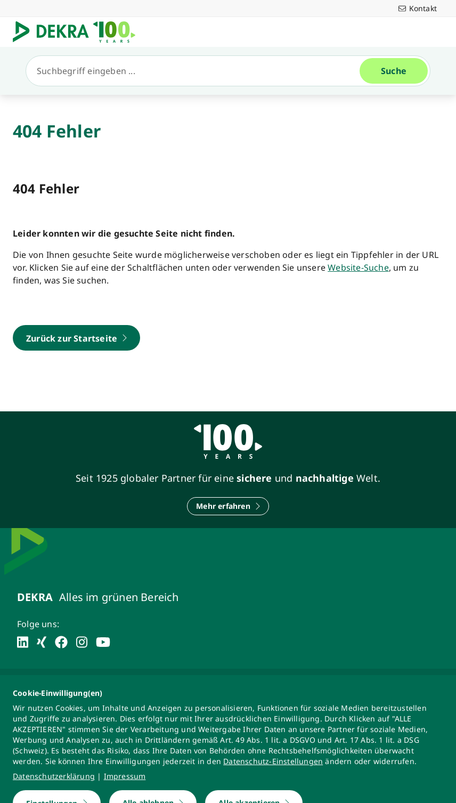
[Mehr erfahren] (228, 506)
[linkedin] (22, 642)
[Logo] (78, 32)
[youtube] (103, 642)
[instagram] (81, 642)
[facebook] (61, 642)
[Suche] (197, 71)
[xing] (41, 642)
